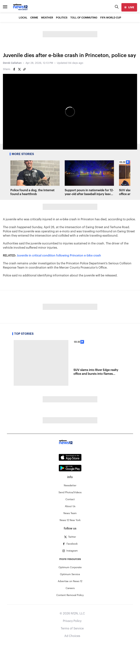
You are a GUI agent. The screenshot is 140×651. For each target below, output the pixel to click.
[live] (129, 7)
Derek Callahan (12, 63)
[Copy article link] (24, 69)
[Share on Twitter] (19, 69)
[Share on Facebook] (14, 69)
